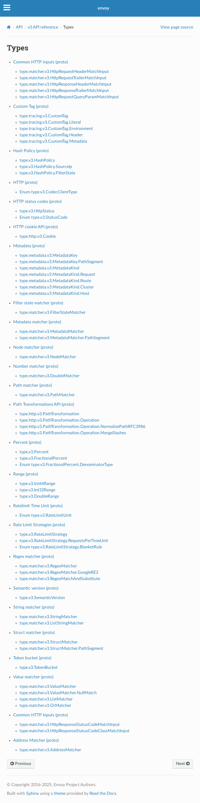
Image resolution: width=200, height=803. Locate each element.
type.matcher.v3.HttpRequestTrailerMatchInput (63, 78)
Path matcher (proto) (32, 385)
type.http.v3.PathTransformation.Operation (59, 420)
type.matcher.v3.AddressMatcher (50, 750)
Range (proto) (25, 474)
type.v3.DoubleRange (39, 496)
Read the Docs (103, 793)
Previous (20, 764)
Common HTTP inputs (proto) (40, 62)
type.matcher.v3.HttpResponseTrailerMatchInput (64, 90)
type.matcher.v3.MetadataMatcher (52, 331)
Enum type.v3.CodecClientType (48, 192)
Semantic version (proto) (35, 588)
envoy (103, 8)
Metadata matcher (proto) (37, 322)
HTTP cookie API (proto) (35, 227)
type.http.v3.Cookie (38, 236)
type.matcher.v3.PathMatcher (47, 395)
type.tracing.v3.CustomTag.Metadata (53, 141)
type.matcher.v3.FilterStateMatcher (53, 312)
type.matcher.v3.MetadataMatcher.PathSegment (65, 338)
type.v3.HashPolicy (37, 160)
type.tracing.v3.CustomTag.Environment (56, 129)
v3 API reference (42, 27)
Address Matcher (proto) (36, 740)
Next (183, 764)
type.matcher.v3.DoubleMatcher (50, 376)
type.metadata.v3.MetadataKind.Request (57, 274)
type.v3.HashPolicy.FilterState (47, 173)
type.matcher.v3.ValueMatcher (48, 686)
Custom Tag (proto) (30, 106)
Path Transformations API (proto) (43, 404)
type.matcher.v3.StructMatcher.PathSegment (61, 648)
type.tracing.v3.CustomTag (44, 116)
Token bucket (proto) (32, 658)
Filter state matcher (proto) (38, 303)
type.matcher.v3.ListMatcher (46, 699)
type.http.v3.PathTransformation (49, 414)
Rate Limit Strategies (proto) (39, 525)
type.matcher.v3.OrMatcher (45, 705)
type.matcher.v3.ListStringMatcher (52, 623)
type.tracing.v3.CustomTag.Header (51, 135)
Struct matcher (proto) (34, 633)
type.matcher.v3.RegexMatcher (48, 566)
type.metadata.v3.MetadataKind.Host (54, 293)
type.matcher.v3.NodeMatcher (48, 357)
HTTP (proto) (25, 182)
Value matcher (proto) (33, 677)
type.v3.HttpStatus (37, 211)
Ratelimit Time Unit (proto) (38, 506)
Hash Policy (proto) (31, 151)
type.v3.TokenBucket (39, 667)
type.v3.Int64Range (37, 484)
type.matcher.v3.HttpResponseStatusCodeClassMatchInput (74, 731)
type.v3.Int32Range (37, 490)
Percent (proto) (27, 442)
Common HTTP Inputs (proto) (40, 715)
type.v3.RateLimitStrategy (43, 534)
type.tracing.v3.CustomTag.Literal (50, 122)
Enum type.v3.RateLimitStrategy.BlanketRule (61, 547)
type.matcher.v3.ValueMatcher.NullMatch (58, 693)
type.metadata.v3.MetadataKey (48, 255)
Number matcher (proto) (35, 366)
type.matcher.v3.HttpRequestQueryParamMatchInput (69, 97)
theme (60, 793)
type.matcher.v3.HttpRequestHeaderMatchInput (64, 71)
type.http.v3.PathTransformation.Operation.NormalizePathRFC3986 (82, 426)
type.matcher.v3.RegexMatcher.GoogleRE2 (59, 572)
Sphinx (32, 793)
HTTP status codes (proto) (37, 201)
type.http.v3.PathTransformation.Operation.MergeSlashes (73, 433)
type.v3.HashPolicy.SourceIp (46, 167)
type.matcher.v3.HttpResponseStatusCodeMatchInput (70, 724)
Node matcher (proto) (33, 347)
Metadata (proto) (29, 246)
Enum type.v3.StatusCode (43, 217)
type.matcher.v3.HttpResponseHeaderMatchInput (65, 84)
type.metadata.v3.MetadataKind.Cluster (57, 287)
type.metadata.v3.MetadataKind (49, 268)
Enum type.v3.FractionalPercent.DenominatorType (66, 465)
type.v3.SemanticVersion (42, 598)
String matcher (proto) (33, 607)
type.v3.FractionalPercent (43, 458)
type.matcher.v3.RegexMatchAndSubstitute (60, 579)
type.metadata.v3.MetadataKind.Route (55, 281)
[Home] (9, 27)
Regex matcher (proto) (33, 556)
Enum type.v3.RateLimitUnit (46, 515)
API (19, 27)
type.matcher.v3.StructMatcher (49, 642)
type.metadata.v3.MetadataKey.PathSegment (61, 262)
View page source (176, 27)
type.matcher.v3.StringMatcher (48, 617)
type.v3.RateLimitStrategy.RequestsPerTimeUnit (64, 541)
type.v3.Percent (34, 452)
